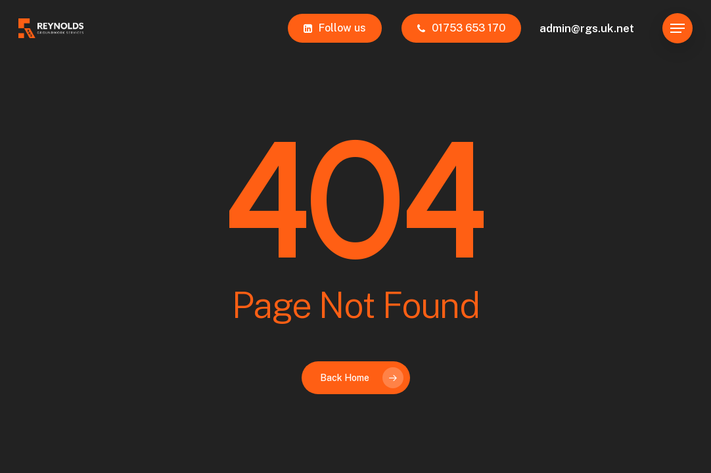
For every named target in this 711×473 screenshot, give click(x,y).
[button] (677, 28)
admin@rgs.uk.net (586, 28)
